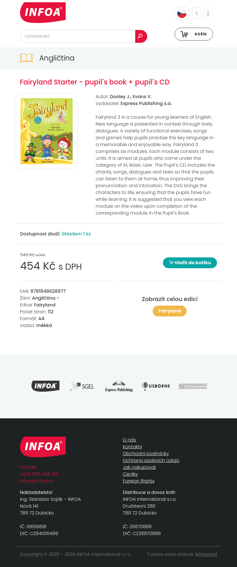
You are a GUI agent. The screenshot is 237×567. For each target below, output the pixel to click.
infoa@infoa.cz (36, 481)
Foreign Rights (139, 481)
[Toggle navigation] (208, 13)
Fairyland (169, 311)
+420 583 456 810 (39, 474)
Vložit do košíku (190, 262)
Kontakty (132, 446)
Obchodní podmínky (146, 453)
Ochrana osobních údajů (151, 460)
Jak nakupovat (139, 467)
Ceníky (130, 474)
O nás (129, 440)
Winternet (206, 554)
